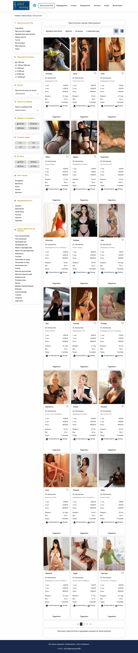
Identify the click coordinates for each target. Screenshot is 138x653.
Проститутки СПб (74, 649)
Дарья (75, 157)
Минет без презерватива (24, 251)
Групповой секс (20, 242)
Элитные (97, 5)
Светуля (104, 573)
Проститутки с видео (23, 31)
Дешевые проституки (54, 31)
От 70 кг (34, 166)
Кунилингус (19, 254)
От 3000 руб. (19, 68)
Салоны (74, 5)
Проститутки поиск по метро (25, 90)
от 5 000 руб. (19, 71)
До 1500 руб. (19, 62)
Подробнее (56, 117)
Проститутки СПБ (46, 5)
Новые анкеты (20, 37)
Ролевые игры (20, 280)
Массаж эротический (23, 271)
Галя (102, 74)
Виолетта (49, 407)
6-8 (33, 147)
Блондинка (19, 181)
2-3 (33, 143)
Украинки (18, 221)
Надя (75, 573)
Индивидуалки (61, 5)
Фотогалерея (20, 43)
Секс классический (22, 236)
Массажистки (20, 46)
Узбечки (18, 218)
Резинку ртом (20, 277)
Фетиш (17, 283)
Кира (103, 490)
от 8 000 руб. (19, 74)
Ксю (47, 490)
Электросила (51, 78)
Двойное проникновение (24, 286)
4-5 (20, 147)
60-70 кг (21, 166)
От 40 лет (33, 128)
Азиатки (18, 206)
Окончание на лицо (22, 262)
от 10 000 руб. (20, 77)
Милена (49, 573)
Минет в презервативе (23, 248)
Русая (17, 186)
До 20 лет (20, 124)
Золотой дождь (21, 292)
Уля (47, 323)
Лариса (76, 490)
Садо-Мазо (19, 28)
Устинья (49, 74)
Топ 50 (17, 40)
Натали (76, 323)
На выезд (79, 31)
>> (90, 624)
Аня (102, 240)
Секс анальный (20, 239)
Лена (75, 74)
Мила (48, 157)
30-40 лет (20, 128)
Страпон (18, 295)
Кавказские (19, 209)
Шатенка (18, 192)
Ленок (75, 407)
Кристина (105, 157)
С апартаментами (92, 31)
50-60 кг (34, 162)
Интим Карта (117, 5)
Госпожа (18, 256)
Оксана (104, 407)
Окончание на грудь (22, 259)
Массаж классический (23, 274)
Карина (76, 240)
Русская (18, 215)
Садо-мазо (19, 301)
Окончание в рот (21, 265)
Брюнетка (19, 184)
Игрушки (18, 289)
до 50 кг (21, 162)
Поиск (17, 49)
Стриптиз (18, 298)
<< (78, 624)
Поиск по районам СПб (23, 107)
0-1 (20, 143)
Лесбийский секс (21, 245)
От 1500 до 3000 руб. (22, 65)
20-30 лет (33, 124)
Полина (104, 323)
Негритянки (19, 212)
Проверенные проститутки (25, 34)
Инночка (49, 240)
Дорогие (69, 31)
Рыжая (17, 189)
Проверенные (85, 5)
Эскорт (106, 5)
